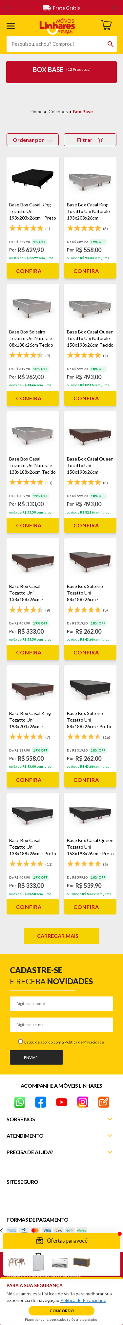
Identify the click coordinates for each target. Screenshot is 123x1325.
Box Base (83, 111)
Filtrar (90, 140)
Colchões (58, 111)
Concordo (62, 1310)
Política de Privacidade (84, 1042)
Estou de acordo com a (64, 1042)
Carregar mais (57, 936)
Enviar (31, 1057)
